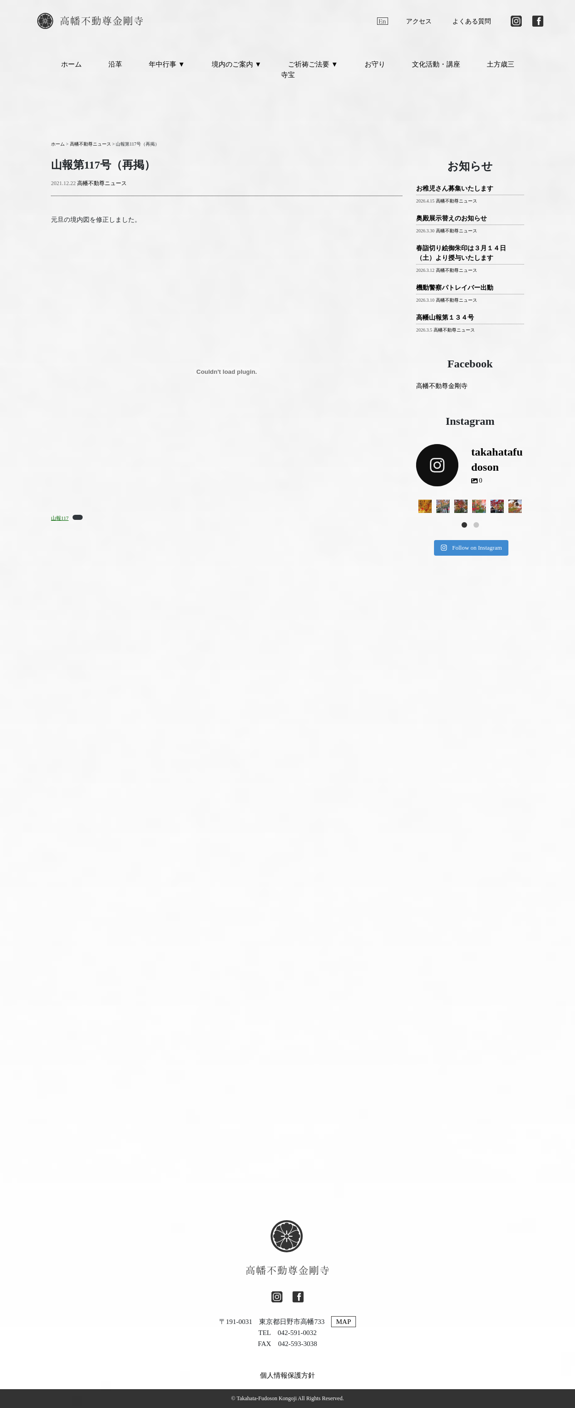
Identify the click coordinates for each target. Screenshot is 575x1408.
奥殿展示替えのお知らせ (451, 218)
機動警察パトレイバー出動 (454, 287)
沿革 (115, 64)
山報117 (59, 518)
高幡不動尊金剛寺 (442, 386)
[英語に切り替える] (382, 21)
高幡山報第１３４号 (445, 317)
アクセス (419, 21)
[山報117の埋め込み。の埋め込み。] (226, 371)
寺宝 (288, 75)
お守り (375, 64)
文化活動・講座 (436, 64)
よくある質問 (471, 21)
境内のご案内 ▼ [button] (237, 64)
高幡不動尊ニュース (102, 183)
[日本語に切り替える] (363, 21)
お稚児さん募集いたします (454, 188)
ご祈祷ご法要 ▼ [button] (313, 64)
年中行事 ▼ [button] (167, 64)
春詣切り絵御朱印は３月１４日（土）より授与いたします (461, 253)
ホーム (71, 64)
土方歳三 (500, 64)
